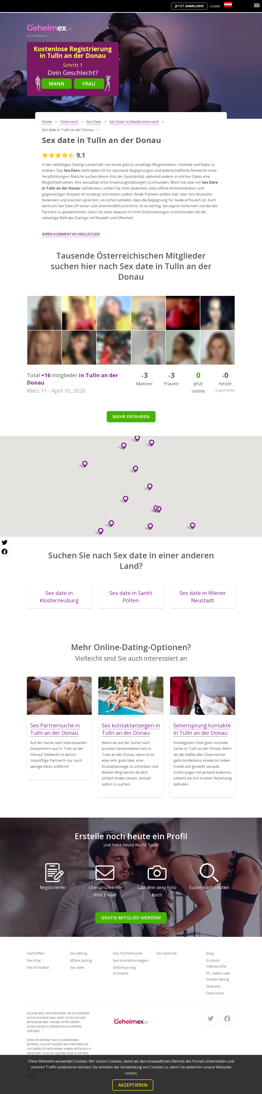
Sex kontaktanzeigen (130, 960)
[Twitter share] (4, 542)
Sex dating (78, 953)
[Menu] (257, 5)
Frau (88, 83)
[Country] (228, 4)
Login (215, 6)
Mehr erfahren (131, 417)
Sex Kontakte (38, 967)
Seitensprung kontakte (124, 970)
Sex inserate (166, 953)
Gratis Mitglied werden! (131, 918)
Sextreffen (35, 953)
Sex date (77, 967)
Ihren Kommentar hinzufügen (71, 234)
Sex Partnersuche (128, 953)
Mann (56, 83)
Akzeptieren (132, 1085)
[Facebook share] (4, 551)
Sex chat (34, 960)
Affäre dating (81, 960)
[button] (150, 443)
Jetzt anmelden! (189, 6)
